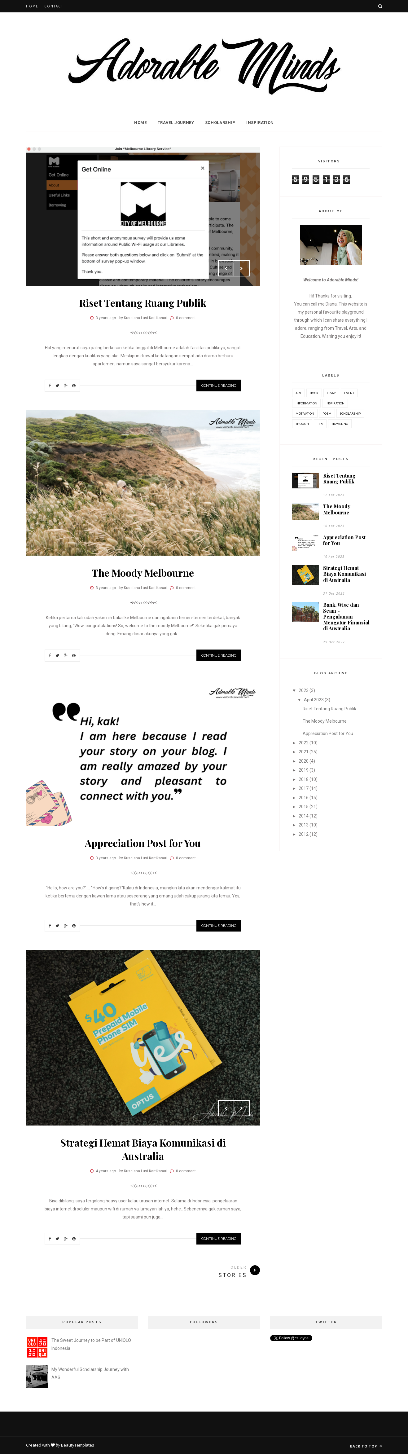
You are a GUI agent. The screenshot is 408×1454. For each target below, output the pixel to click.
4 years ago (106, 1171)
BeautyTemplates (77, 1445)
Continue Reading (218, 385)
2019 (304, 770)
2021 (304, 751)
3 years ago (106, 318)
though (302, 423)
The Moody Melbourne (143, 572)
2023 (304, 690)
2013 (304, 824)
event (349, 393)
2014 (304, 815)
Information (306, 403)
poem (326, 413)
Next (242, 268)
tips (320, 423)
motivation (305, 413)
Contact (53, 6)
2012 (304, 834)
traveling (339, 423)
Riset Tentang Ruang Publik (142, 302)
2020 (304, 761)
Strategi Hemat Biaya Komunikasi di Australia (143, 1149)
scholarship (350, 413)
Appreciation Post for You (143, 842)
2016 (304, 797)
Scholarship (220, 122)
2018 (304, 779)
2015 (304, 806)
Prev (226, 268)
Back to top (366, 1446)
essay (331, 393)
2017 (304, 788)
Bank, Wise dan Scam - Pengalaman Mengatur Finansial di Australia (346, 617)
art (298, 393)
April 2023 (314, 699)
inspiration (335, 403)
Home (32, 6)
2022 (304, 742)
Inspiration (260, 122)
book (314, 393)
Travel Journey (176, 122)
